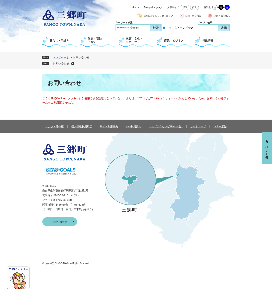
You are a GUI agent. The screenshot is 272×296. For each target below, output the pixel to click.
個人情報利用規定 (81, 126)
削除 (72, 63)
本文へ (135, 7)
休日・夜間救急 (222, 15)
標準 (185, 7)
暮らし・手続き (59, 40)
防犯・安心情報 (193, 15)
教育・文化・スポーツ (134, 40)
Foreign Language (153, 7)
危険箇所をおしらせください (158, 15)
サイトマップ (198, 126)
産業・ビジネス (174, 40)
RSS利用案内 (133, 126)
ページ (181, 27)
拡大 (194, 7)
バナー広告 (220, 126)
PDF (191, 27)
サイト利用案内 (109, 126)
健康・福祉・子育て (96, 40)
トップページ (61, 57)
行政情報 (207, 40)
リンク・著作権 (54, 126)
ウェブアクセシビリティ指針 (166, 126)
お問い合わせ (61, 63)
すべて (169, 27)
